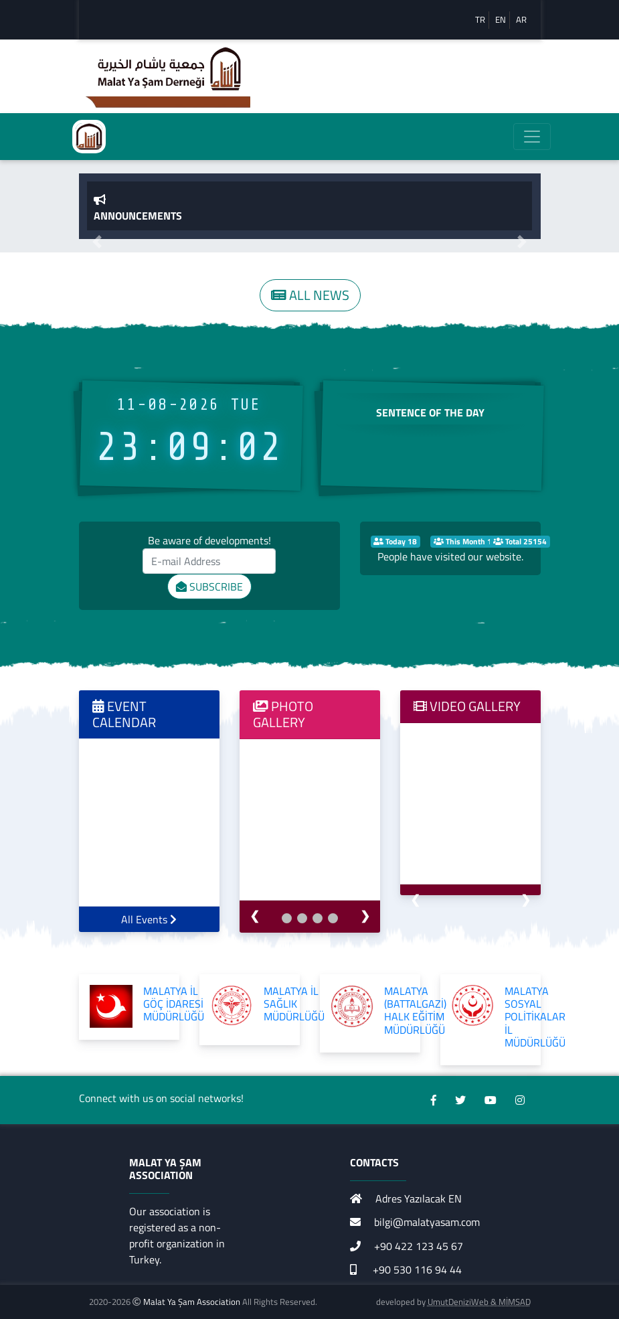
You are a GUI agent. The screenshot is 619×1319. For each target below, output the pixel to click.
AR (521, 19)
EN (500, 19)
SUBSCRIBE (209, 586)
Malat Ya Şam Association (191, 1301)
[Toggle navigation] (532, 136)
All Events (149, 919)
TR (480, 19)
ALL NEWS (310, 295)
